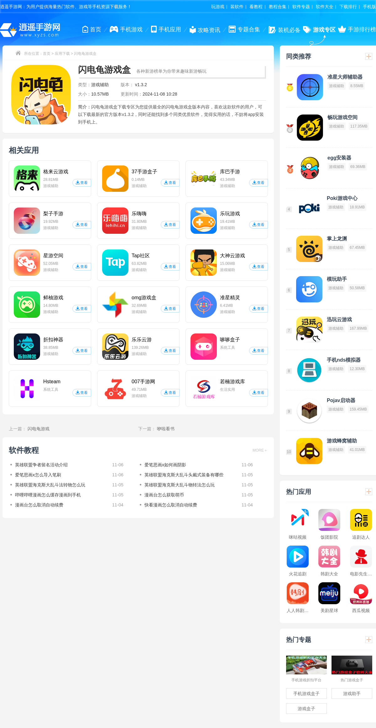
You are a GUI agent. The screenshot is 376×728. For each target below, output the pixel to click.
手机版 (369, 6)
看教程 (256, 6)
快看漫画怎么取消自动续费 (170, 504)
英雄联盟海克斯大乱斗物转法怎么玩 (179, 484)
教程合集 (277, 6)
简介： (84, 106)
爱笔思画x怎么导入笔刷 (38, 474)
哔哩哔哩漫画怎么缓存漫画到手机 (48, 494)
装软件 (236, 6)
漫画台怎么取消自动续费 (39, 504)
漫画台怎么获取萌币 (164, 494)
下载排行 (348, 6)
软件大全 (324, 6)
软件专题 (301, 6)
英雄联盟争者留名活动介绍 (41, 464)
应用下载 (62, 53)
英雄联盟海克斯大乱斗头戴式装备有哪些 (183, 474)
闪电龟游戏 (39, 428)
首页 (46, 53)
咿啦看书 (166, 428)
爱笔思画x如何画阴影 (165, 464)
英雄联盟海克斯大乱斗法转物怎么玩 (50, 484)
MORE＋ (260, 450)
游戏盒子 (306, 708)
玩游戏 (217, 6)
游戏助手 (352, 693)
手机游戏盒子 (306, 693)
